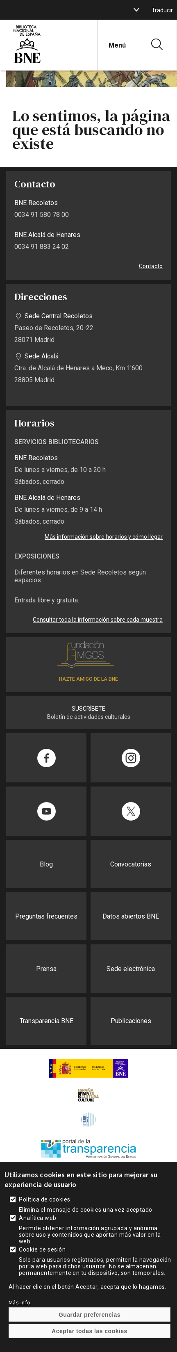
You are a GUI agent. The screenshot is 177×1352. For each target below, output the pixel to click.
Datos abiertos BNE (130, 916)
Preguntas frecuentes (46, 916)
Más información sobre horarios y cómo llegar (104, 537)
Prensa (46, 969)
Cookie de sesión (42, 1259)
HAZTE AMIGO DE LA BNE (88, 679)
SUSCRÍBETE (88, 708)
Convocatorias (130, 864)
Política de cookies (44, 1209)
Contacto (151, 266)
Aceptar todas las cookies (89, 1341)
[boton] (136, 10)
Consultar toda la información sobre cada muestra (98, 619)
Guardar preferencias (89, 1325)
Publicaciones (131, 1021)
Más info (20, 1312)
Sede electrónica (131, 969)
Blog (46, 864)
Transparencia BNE (46, 1021)
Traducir (162, 10)
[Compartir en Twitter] (131, 811)
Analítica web (37, 1228)
